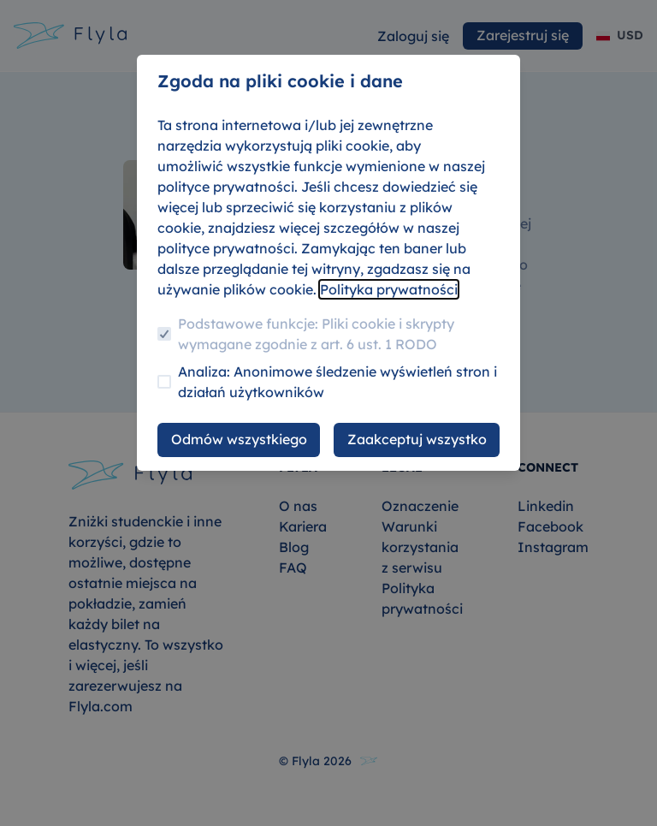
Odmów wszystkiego (239, 439)
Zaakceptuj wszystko (417, 439)
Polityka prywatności (389, 289)
